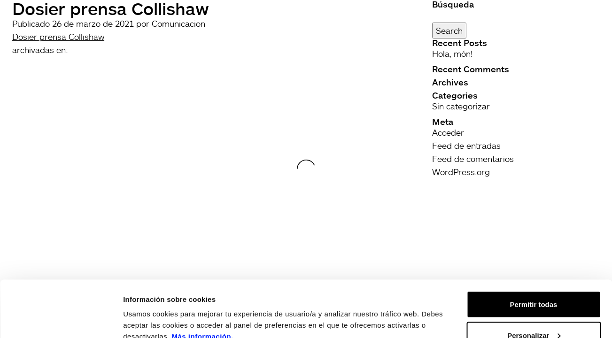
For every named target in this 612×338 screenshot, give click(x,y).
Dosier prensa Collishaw (58, 36)
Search (449, 30)
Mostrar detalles (150, 309)
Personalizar (533, 282)
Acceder (448, 132)
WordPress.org (461, 172)
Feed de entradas (466, 145)
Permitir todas (534, 251)
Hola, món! (452, 53)
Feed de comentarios (473, 159)
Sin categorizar (461, 106)
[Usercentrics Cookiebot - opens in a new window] (61, 320)
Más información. (202, 283)
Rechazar (534, 313)
